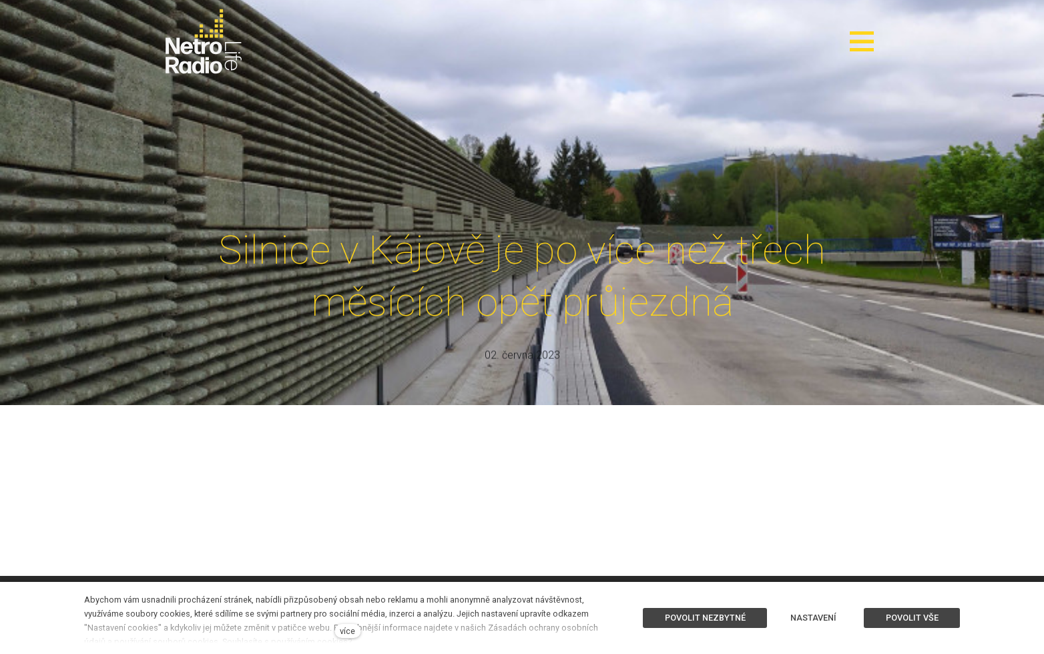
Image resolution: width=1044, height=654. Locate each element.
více (347, 631)
